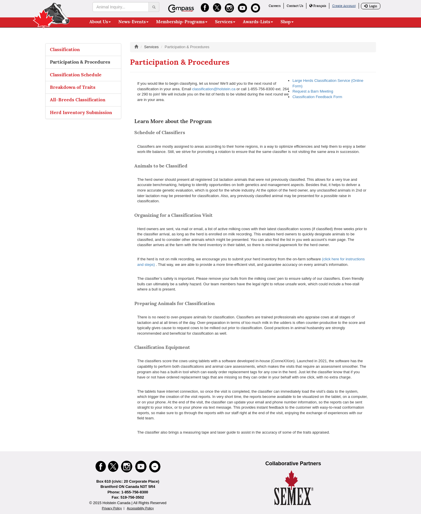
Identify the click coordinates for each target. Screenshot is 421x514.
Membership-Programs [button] (181, 22)
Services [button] (225, 22)
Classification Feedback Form (317, 97)
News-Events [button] (133, 22)
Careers (275, 6)
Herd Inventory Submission (81, 112)
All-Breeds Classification (77, 100)
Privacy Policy (112, 508)
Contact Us (295, 6)
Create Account (344, 6)
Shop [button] (287, 22)
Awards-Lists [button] (258, 22)
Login (370, 6)
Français (317, 6)
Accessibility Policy (140, 508)
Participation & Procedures (80, 62)
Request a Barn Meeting (312, 91)
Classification (65, 49)
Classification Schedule (76, 75)
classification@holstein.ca (213, 89)
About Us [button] (100, 22)
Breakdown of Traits (72, 87)
